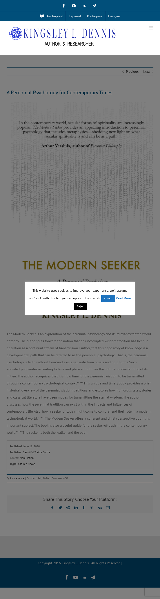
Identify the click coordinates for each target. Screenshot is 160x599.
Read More (123, 298)
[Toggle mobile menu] (151, 27)
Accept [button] (108, 298)
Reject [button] (80, 306)
